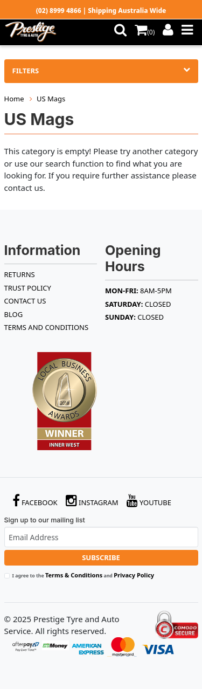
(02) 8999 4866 (58, 10)
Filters (101, 70)
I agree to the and (83, 575)
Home (14, 99)
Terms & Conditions (73, 575)
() (145, 32)
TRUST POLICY (27, 288)
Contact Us (25, 301)
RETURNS (19, 274)
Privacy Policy (134, 575)
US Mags (51, 99)
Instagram (92, 500)
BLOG (13, 314)
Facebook (35, 500)
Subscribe (101, 557)
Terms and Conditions (46, 327)
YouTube (149, 500)
